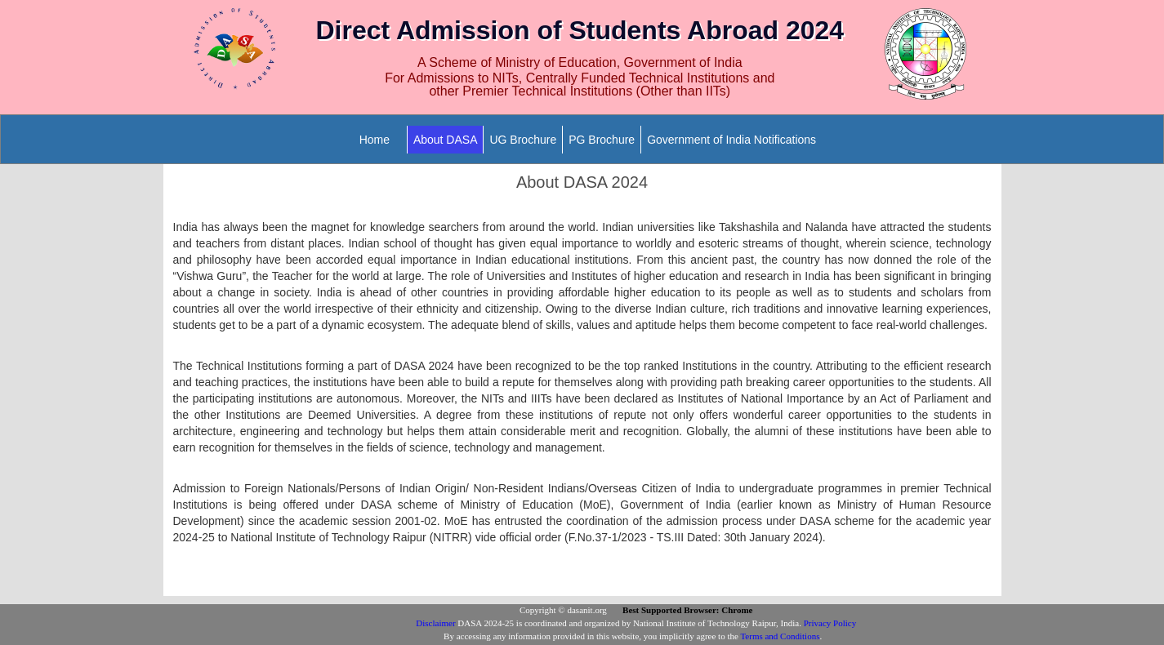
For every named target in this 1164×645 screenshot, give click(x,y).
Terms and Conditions (779, 636)
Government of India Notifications (731, 139)
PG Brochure (602, 139)
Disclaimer (435, 623)
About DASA (445, 139)
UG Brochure (522, 139)
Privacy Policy (830, 623)
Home (374, 139)
